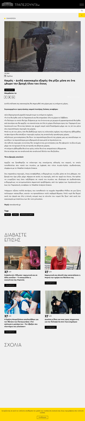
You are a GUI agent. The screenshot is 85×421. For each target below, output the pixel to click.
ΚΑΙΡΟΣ (15, 214)
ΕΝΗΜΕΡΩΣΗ (10, 90)
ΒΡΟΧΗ (8, 214)
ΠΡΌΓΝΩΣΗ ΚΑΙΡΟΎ (27, 214)
